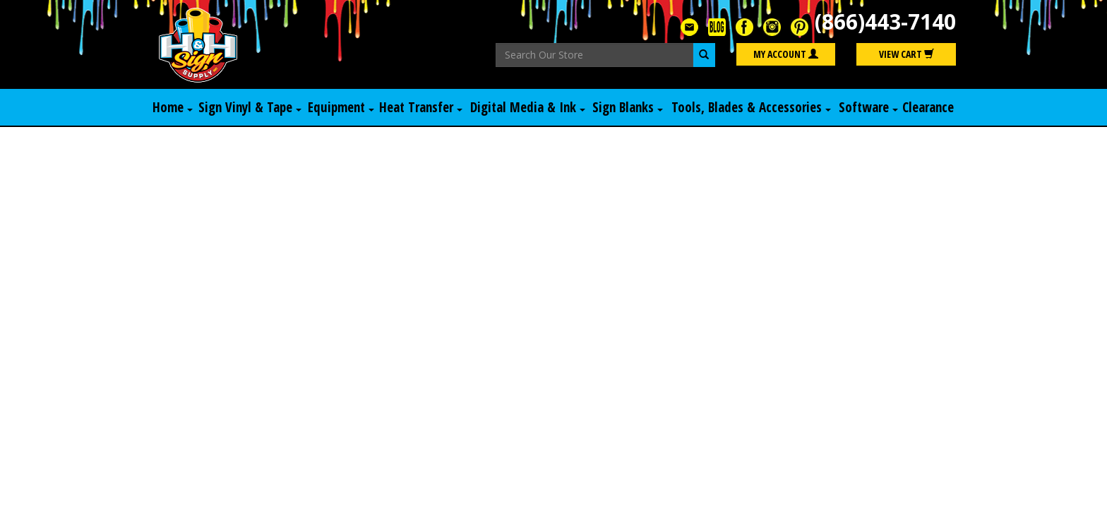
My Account (785, 54)
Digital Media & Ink (527, 107)
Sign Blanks (627, 107)
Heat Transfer (420, 107)
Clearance (928, 107)
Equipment (341, 107)
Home (172, 107)
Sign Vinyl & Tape (249, 107)
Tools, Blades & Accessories (751, 107)
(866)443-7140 (885, 21)
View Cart (906, 54)
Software (868, 107)
